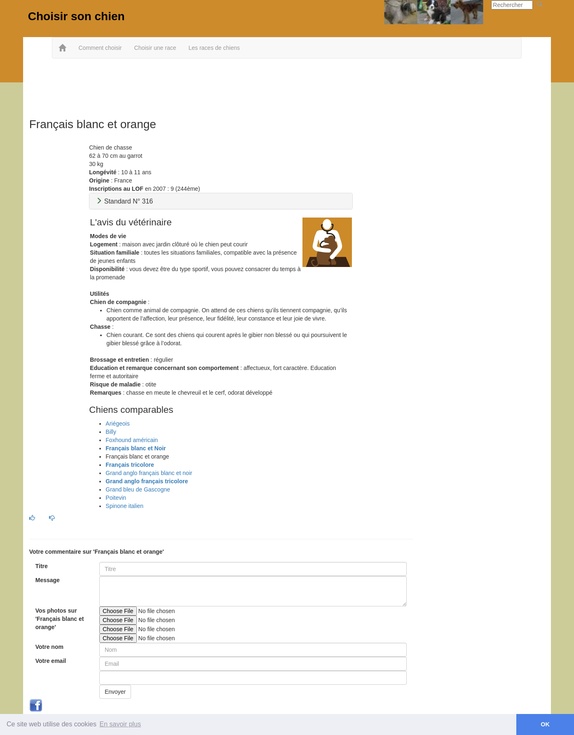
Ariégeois (117, 423)
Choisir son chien (76, 16)
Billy (110, 431)
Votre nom (49, 647)
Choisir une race (155, 47)
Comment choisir (100, 47)
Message (47, 580)
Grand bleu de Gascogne (137, 489)
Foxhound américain (131, 440)
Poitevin (115, 497)
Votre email (50, 661)
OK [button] (545, 724)
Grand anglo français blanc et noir (148, 473)
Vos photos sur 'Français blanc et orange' (59, 618)
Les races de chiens (214, 47)
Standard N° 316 (124, 201)
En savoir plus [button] (120, 724)
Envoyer (115, 691)
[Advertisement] (287, 85)
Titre (41, 566)
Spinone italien (124, 506)
